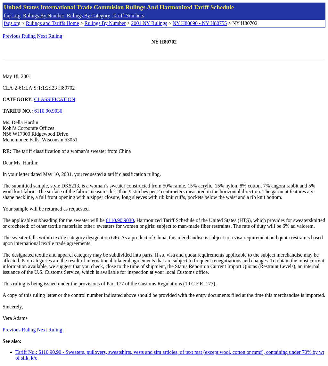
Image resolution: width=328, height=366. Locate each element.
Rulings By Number (43, 15)
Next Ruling (49, 36)
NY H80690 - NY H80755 (200, 23)
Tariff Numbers (128, 15)
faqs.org (12, 15)
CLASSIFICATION (54, 99)
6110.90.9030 (48, 111)
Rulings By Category (88, 15)
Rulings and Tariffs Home (52, 23)
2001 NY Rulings (149, 23)
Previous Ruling (19, 36)
